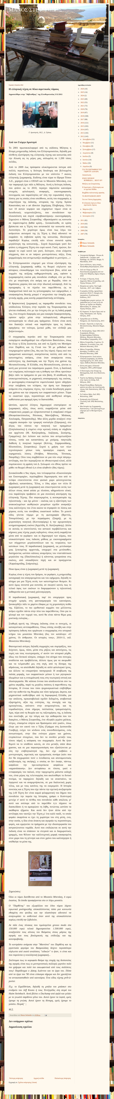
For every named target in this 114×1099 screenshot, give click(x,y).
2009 (83, 227)
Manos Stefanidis (26, 1015)
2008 (83, 230)
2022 (83, 102)
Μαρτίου (86, 209)
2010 (83, 224)
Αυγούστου (87, 153)
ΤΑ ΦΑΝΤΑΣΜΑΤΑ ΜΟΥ (91, 196)
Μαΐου (85, 163)
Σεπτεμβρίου (87, 149)
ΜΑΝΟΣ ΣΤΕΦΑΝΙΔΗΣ (35, 10)
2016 (83, 123)
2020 (83, 109)
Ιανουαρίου (87, 216)
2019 (83, 112)
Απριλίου (86, 166)
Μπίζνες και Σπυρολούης (91, 184)
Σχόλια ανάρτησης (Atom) (27, 1082)
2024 (83, 95)
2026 (83, 89)
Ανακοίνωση (86, 175)
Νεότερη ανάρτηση (16, 1078)
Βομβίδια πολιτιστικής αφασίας (93, 193)
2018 (83, 116)
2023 (83, 99)
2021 (83, 106)
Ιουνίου (85, 160)
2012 (83, 136)
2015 (83, 126)
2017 (83, 119)
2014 (83, 129)
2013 (83, 133)
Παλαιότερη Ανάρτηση (63, 1078)
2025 (83, 92)
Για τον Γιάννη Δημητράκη (91, 199)
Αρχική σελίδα (39, 1078)
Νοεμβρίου (87, 143)
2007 (83, 234)
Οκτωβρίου (87, 146)
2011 (82, 220)
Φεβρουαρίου (88, 213)
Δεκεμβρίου (87, 139)
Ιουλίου (85, 156)
